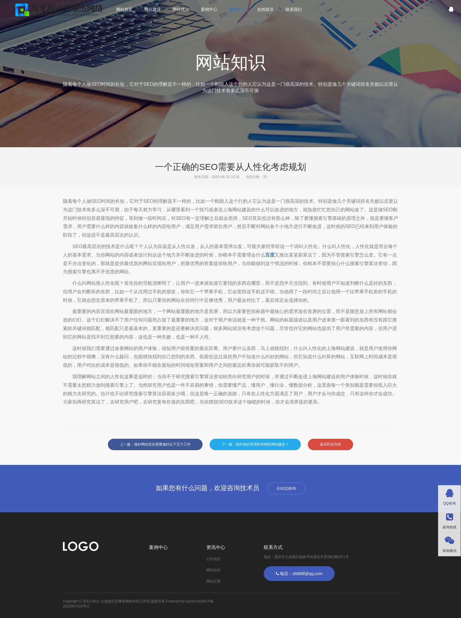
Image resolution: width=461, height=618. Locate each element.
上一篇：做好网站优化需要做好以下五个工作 (155, 444)
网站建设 (152, 9)
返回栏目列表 (330, 444)
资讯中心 (237, 9)
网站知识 (213, 570)
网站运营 (213, 581)
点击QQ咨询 (286, 488)
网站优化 (181, 9)
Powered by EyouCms (183, 601)
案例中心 (209, 9)
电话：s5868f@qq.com (299, 573)
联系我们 (293, 9)
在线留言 (265, 9)
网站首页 (124, 9)
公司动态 (213, 559)
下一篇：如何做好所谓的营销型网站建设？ (255, 444)
